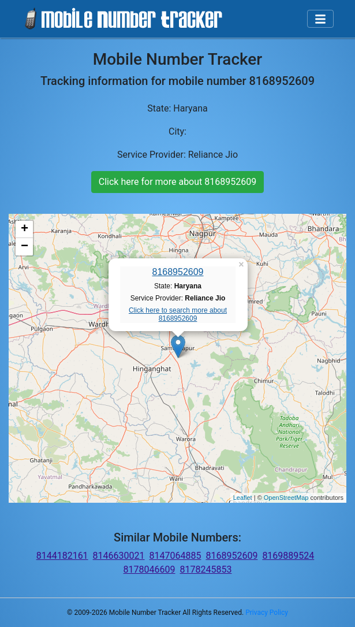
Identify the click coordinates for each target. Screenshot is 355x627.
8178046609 (149, 569)
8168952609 (178, 272)
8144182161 (62, 555)
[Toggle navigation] (320, 19)
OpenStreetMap (286, 497)
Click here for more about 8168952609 (177, 181)
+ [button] (24, 229)
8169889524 (288, 555)
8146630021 (119, 555)
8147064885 (175, 555)
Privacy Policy (266, 613)
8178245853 (206, 569)
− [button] (24, 246)
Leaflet (242, 497)
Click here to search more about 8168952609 (178, 314)
